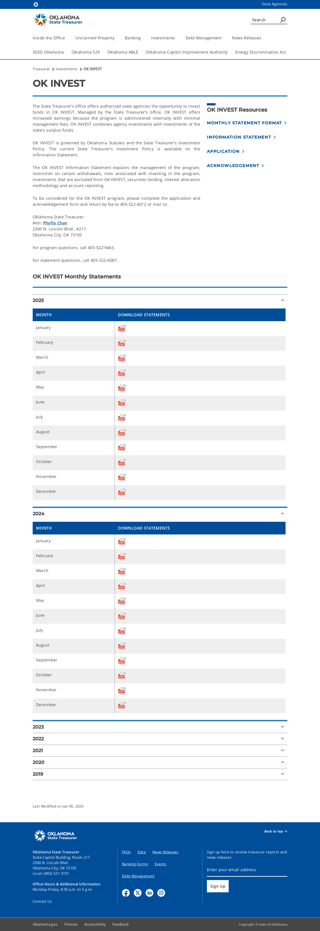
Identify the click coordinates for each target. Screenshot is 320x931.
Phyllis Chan (55, 223)
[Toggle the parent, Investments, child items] (176, 37)
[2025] (160, 300)
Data (142, 852)
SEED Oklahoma (48, 52)
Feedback (120, 924)
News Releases (165, 852)
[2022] (160, 739)
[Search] (269, 19)
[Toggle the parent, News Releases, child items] (262, 37)
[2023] (160, 727)
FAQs (126, 852)
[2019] (160, 774)
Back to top (275, 831)
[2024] (160, 514)
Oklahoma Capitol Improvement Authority (187, 52)
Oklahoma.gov (45, 924)
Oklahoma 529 (86, 52)
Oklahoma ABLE (122, 52)
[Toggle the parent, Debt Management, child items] (223, 37)
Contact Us (42, 901)
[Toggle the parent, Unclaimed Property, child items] (115, 37)
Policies (71, 924)
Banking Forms (135, 864)
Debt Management (138, 876)
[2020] (160, 762)
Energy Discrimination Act (260, 52)
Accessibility (95, 924)
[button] (247, 123)
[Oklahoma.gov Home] (36, 4)
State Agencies (274, 4)
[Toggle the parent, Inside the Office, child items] (66, 37)
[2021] (160, 750)
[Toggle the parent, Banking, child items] (142, 37)
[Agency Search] (282, 19)
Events (160, 864)
